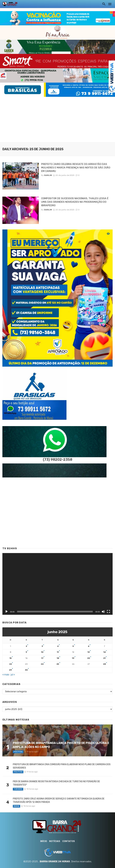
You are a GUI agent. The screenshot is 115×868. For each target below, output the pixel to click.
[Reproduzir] (6, 611)
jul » (13, 674)
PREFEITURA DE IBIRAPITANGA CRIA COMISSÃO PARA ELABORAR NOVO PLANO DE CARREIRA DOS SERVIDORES (62, 766)
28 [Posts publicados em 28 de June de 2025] (104, 664)
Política (18, 752)
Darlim (48, 175)
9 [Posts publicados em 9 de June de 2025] (26, 652)
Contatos (68, 841)
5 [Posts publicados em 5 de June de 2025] (73, 646)
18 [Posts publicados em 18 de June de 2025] (58, 658)
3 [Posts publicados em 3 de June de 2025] (42, 646)
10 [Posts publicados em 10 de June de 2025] (42, 652)
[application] (57, 584)
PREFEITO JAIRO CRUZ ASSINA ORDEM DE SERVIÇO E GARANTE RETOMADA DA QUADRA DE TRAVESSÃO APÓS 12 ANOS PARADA (58, 800)
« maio (5, 674)
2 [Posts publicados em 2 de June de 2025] (26, 646)
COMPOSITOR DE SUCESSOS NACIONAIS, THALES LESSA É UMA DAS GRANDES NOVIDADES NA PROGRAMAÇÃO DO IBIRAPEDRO (74, 202)
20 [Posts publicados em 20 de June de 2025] (88, 658)
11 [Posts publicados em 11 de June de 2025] (58, 652)
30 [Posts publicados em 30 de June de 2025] (26, 670)
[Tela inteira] (108, 611)
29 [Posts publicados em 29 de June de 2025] (10, 670)
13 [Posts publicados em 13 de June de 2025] (88, 652)
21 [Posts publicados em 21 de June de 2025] (104, 658)
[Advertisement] (57, 119)
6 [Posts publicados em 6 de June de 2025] (88, 646)
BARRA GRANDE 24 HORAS (55, 861)
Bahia (16, 806)
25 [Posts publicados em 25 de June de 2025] (58, 664)
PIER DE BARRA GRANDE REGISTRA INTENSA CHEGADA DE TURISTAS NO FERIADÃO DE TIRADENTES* (56, 783)
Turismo (18, 789)
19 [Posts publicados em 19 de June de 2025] (73, 658)
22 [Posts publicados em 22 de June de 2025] (10, 664)
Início (43, 841)
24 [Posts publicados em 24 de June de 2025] (42, 664)
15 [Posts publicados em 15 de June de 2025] (10, 658)
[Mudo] (103, 611)
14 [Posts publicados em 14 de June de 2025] (104, 652)
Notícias (54, 841)
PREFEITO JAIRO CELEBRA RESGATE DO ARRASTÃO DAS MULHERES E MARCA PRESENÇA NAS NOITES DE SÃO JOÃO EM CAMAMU (75, 168)
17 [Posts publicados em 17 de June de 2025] (42, 658)
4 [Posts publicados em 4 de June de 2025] (58, 646)
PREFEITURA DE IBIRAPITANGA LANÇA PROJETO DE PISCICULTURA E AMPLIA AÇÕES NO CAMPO (61, 745)
